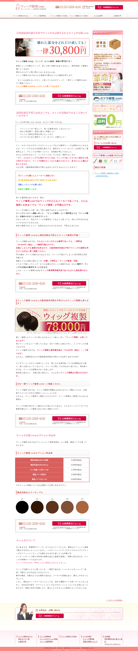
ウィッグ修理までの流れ (59, 16)
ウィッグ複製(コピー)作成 (78, 16)
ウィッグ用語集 (88, 639)
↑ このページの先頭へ (114, 600)
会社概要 (107, 636)
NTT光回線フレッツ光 (88, 648)
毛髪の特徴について (90, 641)
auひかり (59, 648)
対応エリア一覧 (24, 639)
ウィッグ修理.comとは (20, 16)
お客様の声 (117, 16)
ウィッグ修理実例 (46, 641)
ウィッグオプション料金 (49, 639)
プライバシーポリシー (112, 644)
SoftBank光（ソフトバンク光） (72, 648)
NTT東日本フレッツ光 (50, 648)
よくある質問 (98, 16)
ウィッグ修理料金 (40, 16)
